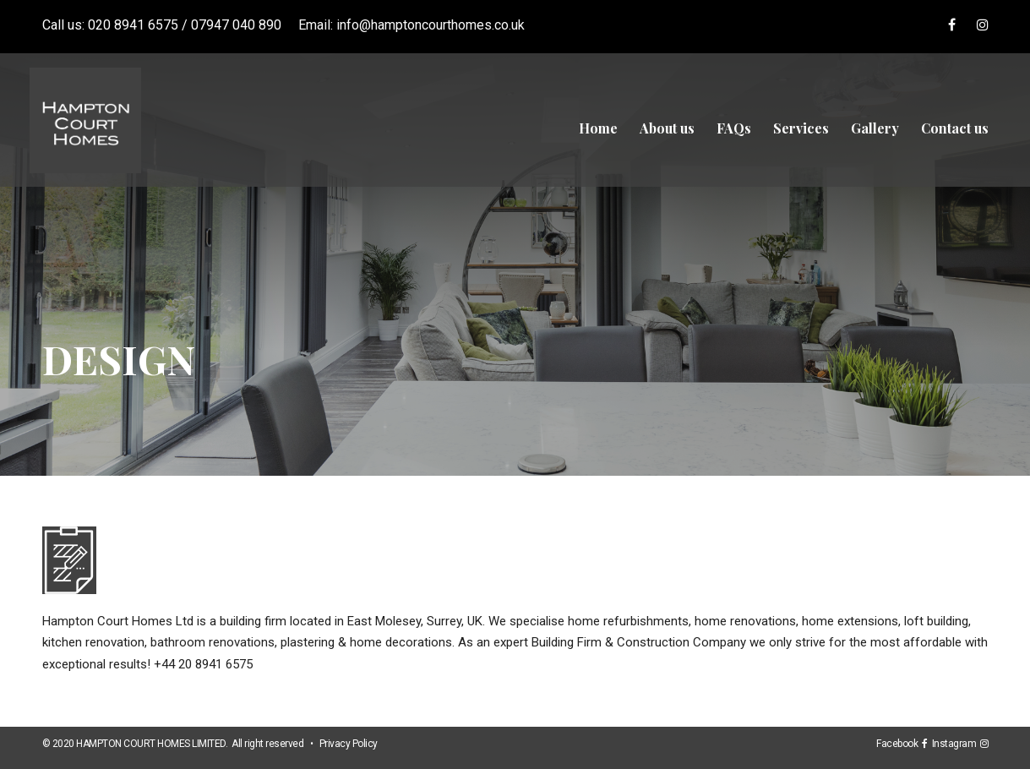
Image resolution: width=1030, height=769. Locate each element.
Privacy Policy (348, 744)
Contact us (955, 128)
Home (598, 128)
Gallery (875, 128)
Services (801, 128)
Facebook (899, 744)
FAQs (734, 128)
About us (667, 128)
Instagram (956, 744)
